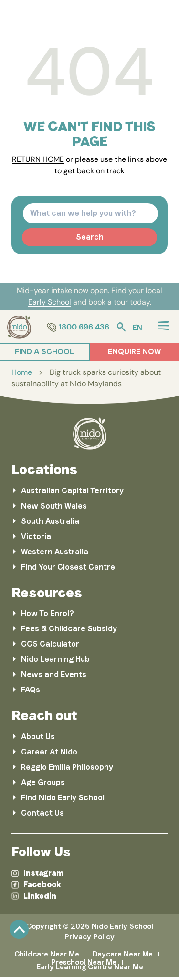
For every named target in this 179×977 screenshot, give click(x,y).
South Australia (50, 521)
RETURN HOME (38, 159)
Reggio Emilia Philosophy (67, 767)
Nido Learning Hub (55, 659)
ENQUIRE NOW (134, 351)
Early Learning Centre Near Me (89, 967)
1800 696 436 (78, 327)
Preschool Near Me (83, 962)
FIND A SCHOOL (44, 351)
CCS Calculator (50, 643)
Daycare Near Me (123, 954)
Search (90, 237)
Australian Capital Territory (72, 490)
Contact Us (42, 813)
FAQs (30, 689)
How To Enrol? (47, 613)
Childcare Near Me (46, 954)
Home (21, 372)
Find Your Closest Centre (68, 567)
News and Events (53, 674)
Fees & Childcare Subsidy (69, 628)
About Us (38, 736)
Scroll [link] (19, 929)
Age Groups (43, 782)
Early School (49, 302)
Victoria (36, 536)
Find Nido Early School (63, 797)
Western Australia (54, 551)
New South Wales (54, 505)
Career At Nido (49, 751)
